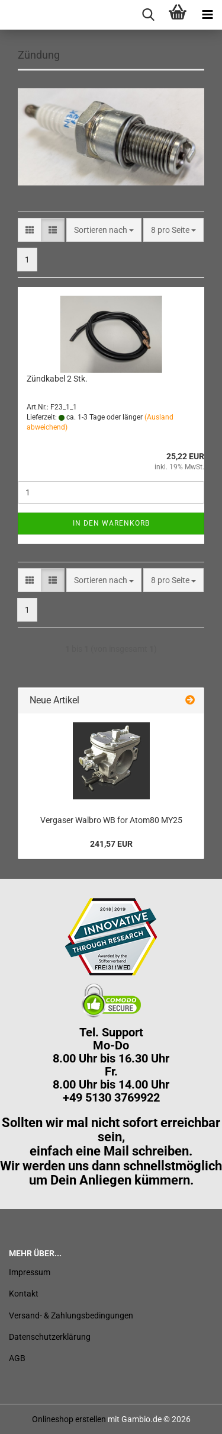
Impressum (29, 1272)
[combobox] (103, 230)
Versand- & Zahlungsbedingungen (71, 1315)
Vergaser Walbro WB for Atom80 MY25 (111, 820)
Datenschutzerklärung (50, 1337)
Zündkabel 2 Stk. (57, 378)
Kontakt (23, 1293)
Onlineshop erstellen (69, 1419)
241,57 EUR (111, 844)
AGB (17, 1358)
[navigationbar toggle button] (207, 15)
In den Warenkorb (111, 523)
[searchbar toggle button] (148, 15)
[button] (29, 230)
